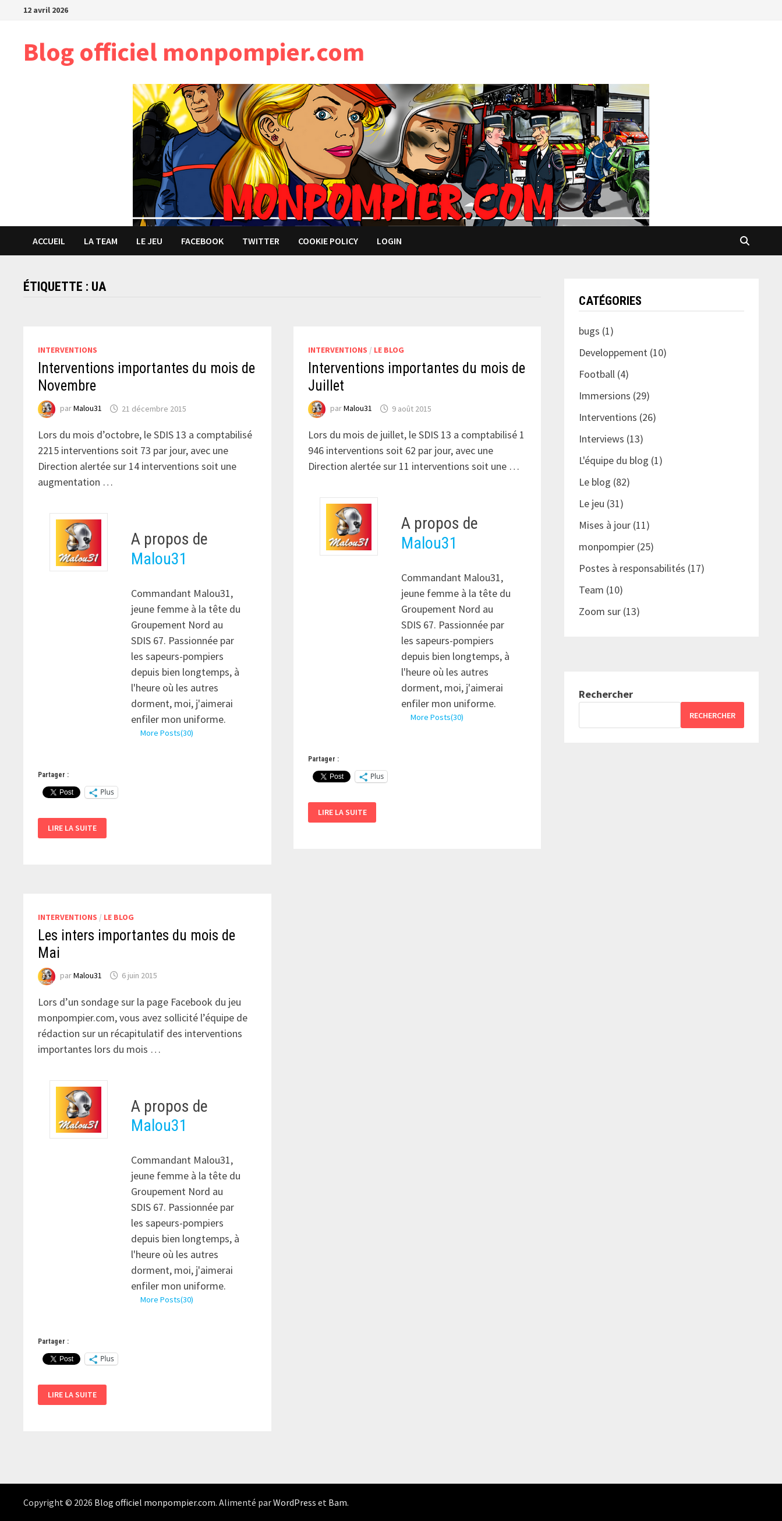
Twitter (260, 241)
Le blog (389, 350)
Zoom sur (600, 611)
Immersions (605, 395)
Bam (337, 1502)
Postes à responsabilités (632, 568)
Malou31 (87, 408)
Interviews (601, 438)
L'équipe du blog (614, 460)
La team (101, 241)
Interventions (67, 350)
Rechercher (606, 694)
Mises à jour (605, 525)
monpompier (607, 546)
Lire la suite (76, 828)
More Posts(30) (166, 733)
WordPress (294, 1502)
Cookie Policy (328, 241)
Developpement (613, 352)
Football (597, 374)
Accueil (49, 241)
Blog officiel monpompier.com (194, 52)
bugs (589, 331)
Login (389, 241)
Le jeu (149, 241)
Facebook (202, 241)
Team (591, 589)
